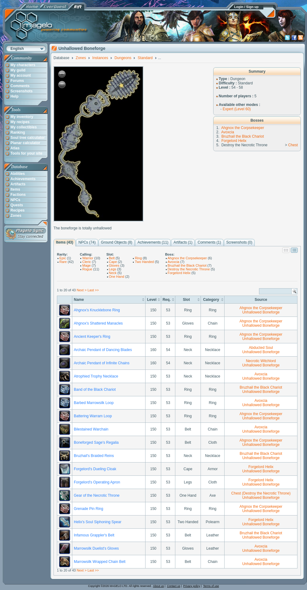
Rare (63, 262)
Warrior (87, 258)
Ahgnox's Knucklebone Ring (97, 310)
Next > (81, 290)
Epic (62, 258)
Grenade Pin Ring (88, 509)
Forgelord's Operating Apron (97, 482)
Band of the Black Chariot (95, 389)
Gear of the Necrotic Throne (97, 495)
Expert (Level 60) (237, 109)
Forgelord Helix (233, 141)
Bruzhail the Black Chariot (242, 136)
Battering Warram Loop (93, 416)
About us (158, 586)
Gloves (114, 265)
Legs (112, 269)
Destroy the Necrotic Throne (189, 269)
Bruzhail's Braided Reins (94, 456)
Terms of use (211, 586)
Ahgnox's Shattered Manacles (98, 323)
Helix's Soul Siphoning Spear (97, 522)
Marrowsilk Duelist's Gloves (96, 548)
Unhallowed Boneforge (260, 312)
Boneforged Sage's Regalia (96, 442)
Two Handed (144, 262)
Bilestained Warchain (91, 429)
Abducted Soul (261, 348)
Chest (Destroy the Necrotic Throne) (261, 493)
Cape (113, 262)
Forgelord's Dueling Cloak (95, 469)
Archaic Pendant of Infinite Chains (102, 363)
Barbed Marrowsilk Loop (94, 403)
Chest (293, 145)
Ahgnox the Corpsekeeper (242, 128)
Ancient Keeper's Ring (92, 336)
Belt (112, 258)
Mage (86, 265)
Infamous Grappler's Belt (94, 535)
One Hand (116, 276)
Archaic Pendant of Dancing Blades (103, 350)
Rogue (87, 269)
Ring (138, 258)
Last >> (93, 290)
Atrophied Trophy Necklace (96, 376)
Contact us (173, 586)
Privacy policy (191, 586)
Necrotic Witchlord (261, 361)
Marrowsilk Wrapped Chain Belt (100, 562)
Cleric (86, 262)
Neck (113, 273)
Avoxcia (227, 132)
